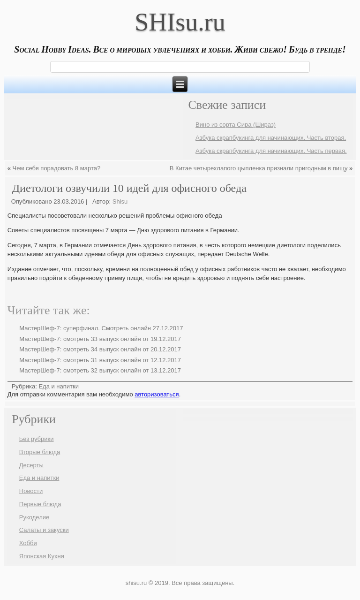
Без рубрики (36, 438)
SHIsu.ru (180, 22)
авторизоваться (157, 394)
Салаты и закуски (44, 529)
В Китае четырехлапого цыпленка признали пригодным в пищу (259, 168)
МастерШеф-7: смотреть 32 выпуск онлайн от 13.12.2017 (100, 370)
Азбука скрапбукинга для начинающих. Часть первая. (270, 150)
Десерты (31, 465)
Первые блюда (40, 504)
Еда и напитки (58, 386)
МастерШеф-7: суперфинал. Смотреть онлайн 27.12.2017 (101, 328)
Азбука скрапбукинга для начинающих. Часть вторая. (270, 137)
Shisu (120, 201)
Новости (31, 490)
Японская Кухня (41, 556)
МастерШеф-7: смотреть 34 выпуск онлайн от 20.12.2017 (100, 349)
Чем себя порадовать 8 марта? (57, 168)
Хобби (28, 543)
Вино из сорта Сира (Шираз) (235, 124)
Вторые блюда (39, 452)
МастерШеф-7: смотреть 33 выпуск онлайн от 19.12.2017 (100, 338)
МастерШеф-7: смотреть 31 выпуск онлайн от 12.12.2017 (100, 360)
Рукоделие (34, 517)
